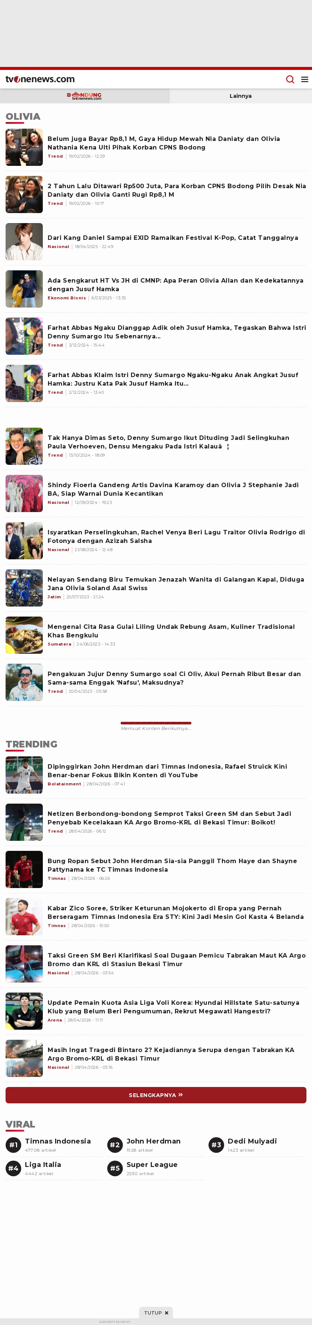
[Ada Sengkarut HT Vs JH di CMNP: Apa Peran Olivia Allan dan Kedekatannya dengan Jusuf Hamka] (24, 289)
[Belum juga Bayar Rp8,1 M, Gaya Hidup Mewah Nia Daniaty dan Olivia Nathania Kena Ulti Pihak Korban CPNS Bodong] (24, 147)
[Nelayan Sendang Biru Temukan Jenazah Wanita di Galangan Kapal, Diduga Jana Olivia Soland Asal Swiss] (24, 588)
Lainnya (241, 96)
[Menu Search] (290, 79)
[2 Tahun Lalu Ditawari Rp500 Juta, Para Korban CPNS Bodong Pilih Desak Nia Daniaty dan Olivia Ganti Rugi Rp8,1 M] (24, 194)
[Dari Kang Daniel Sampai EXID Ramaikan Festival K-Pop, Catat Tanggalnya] (24, 241)
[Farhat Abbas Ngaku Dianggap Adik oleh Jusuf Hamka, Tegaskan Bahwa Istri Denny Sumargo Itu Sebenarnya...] (24, 336)
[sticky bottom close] (156, 1313)
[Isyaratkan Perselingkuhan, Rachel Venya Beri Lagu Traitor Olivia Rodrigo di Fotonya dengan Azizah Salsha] (24, 540)
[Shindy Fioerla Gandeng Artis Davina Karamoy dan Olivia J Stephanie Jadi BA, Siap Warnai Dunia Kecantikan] (24, 493)
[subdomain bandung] (84, 96)
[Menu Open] (304, 79)
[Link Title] (24, 775)
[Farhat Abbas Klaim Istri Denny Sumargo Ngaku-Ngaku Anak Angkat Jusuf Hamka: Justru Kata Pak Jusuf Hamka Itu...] (24, 383)
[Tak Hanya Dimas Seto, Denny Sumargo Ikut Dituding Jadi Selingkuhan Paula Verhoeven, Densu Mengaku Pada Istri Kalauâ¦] (24, 446)
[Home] (40, 79)
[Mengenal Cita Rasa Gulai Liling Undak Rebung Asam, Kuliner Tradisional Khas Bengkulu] (24, 635)
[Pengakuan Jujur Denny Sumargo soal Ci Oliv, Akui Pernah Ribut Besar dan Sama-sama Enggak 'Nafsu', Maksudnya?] (24, 682)
